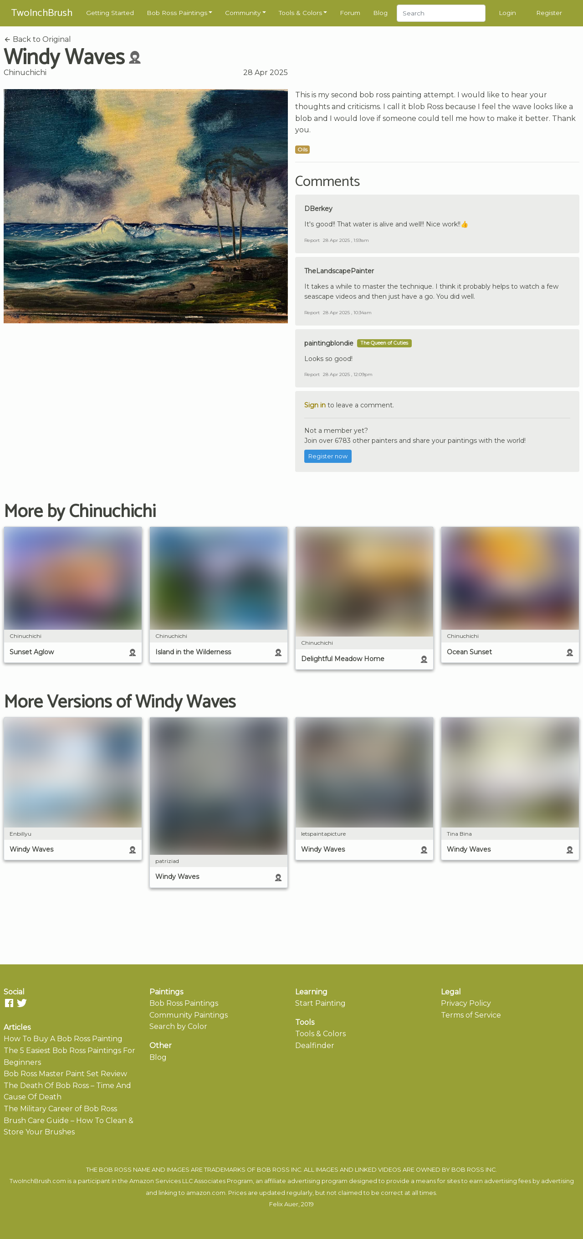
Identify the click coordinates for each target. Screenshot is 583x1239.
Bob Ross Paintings (177, 12)
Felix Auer (283, 1204)
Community (243, 12)
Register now (328, 456)
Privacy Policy (466, 1003)
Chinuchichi (25, 72)
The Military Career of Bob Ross (60, 1108)
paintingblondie (328, 343)
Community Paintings (188, 1015)
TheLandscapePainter (339, 271)
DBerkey (318, 209)
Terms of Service (471, 1015)
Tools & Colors (300, 12)
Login (507, 12)
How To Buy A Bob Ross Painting (63, 1038)
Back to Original (37, 39)
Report (312, 240)
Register (549, 12)
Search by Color (178, 1026)
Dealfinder (314, 1045)
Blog (380, 12)
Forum (350, 12)
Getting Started (110, 12)
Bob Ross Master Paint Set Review (65, 1073)
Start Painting (320, 1003)
